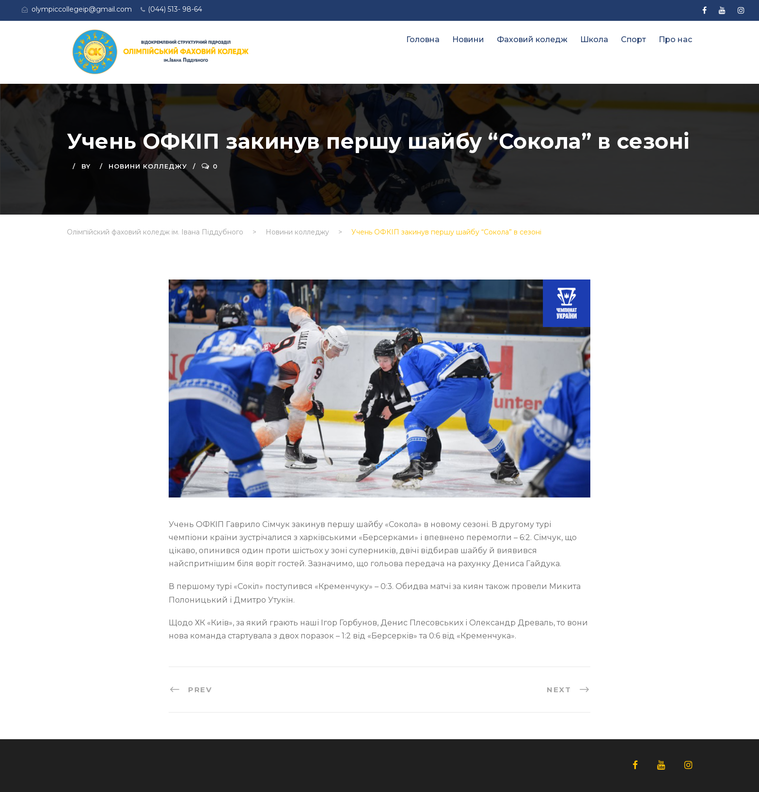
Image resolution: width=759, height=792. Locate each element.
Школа (594, 39)
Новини (468, 39)
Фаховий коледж (532, 39)
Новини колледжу (148, 166)
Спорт (633, 39)
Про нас (675, 39)
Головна (423, 39)
